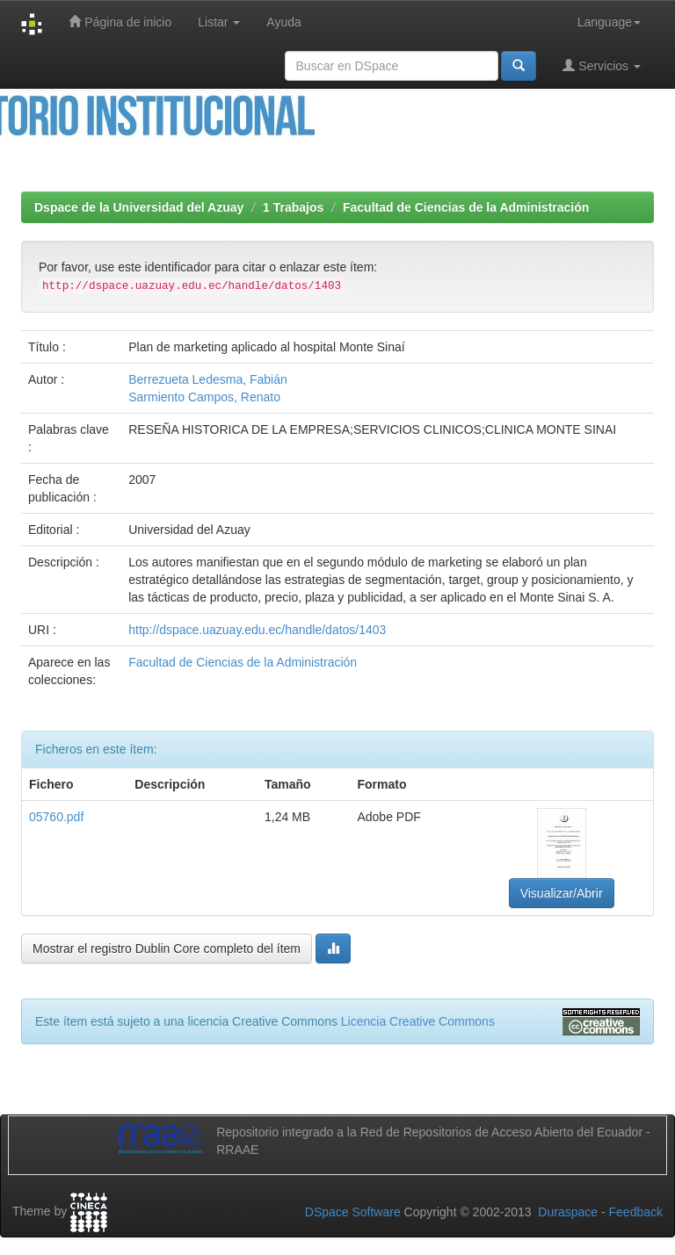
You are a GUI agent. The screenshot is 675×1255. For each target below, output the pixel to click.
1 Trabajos (293, 207)
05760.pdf (56, 817)
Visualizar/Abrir (561, 893)
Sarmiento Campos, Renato (204, 397)
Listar (219, 22)
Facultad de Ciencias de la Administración (466, 207)
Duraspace (568, 1212)
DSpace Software (353, 1212)
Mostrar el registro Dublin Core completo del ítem (167, 948)
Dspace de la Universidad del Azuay (138, 207)
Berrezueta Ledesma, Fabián (207, 379)
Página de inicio (120, 21)
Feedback (636, 1212)
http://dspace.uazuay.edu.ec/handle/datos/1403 (257, 630)
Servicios (601, 65)
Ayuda (283, 22)
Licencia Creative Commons (418, 1021)
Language (609, 22)
